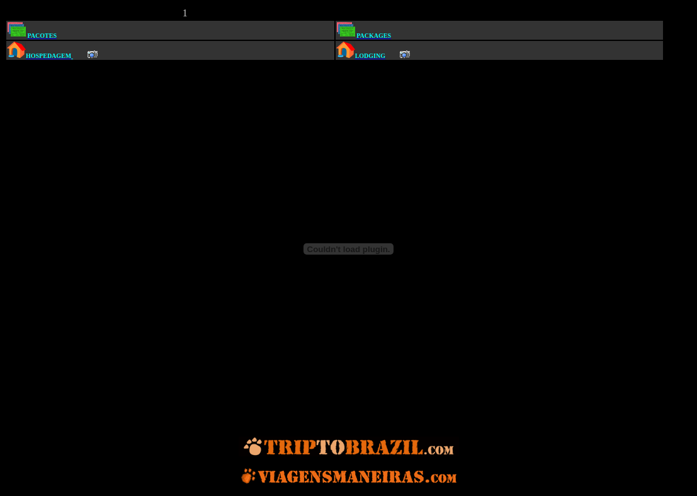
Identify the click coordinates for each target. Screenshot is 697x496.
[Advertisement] (340, 11)
